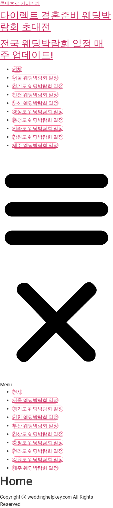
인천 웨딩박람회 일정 (35, 95)
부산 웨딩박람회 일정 (35, 103)
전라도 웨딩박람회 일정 (37, 128)
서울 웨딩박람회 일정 (35, 78)
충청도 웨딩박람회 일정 (37, 120)
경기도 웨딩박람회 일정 (37, 86)
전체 (17, 69)
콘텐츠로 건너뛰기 (20, 3)
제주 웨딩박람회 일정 (35, 145)
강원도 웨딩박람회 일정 (37, 137)
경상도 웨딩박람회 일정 (37, 111)
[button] (56, 269)
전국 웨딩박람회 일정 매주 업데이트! (52, 49)
